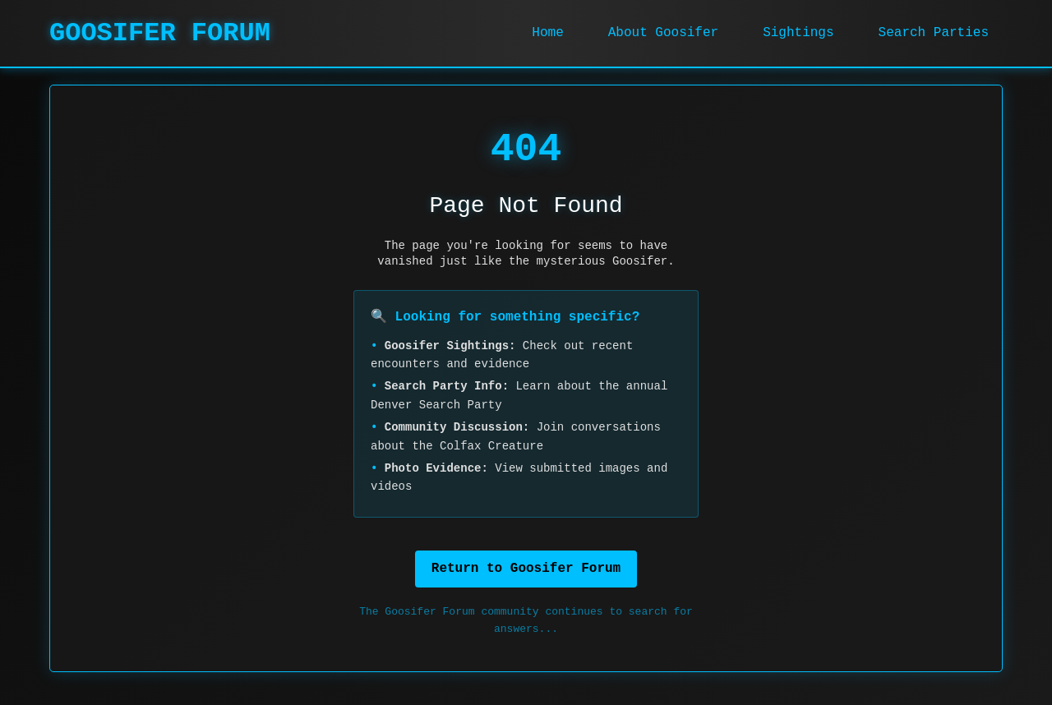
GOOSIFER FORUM (159, 33)
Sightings (798, 32)
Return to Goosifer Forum (526, 568)
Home (547, 32)
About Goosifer (663, 32)
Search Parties (934, 32)
